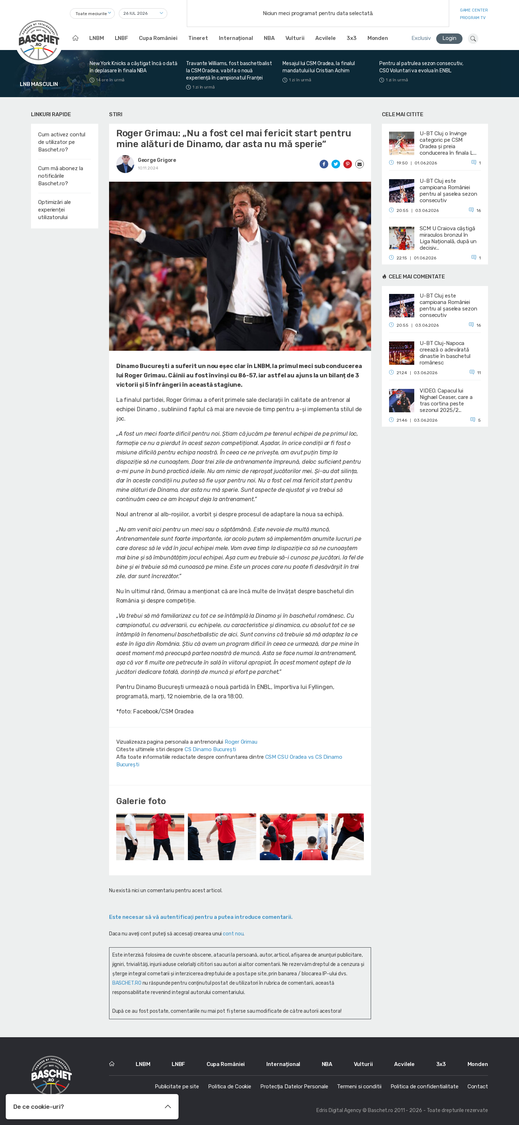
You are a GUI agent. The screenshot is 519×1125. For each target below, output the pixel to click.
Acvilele (325, 38)
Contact (478, 1086)
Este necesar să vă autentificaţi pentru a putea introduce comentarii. (201, 917)
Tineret (198, 38)
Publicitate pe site (177, 1086)
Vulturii (294, 38)
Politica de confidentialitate (425, 1086)
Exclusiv (421, 38)
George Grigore (157, 160)
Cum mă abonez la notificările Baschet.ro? (60, 176)
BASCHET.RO (126, 983)
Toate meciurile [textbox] (91, 13)
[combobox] (92, 13)
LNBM (96, 38)
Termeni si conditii (359, 1086)
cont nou (233, 934)
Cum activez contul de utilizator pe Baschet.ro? (61, 142)
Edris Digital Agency (338, 1110)
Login (449, 38)
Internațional (236, 38)
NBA (269, 38)
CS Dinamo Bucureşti (210, 749)
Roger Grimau (241, 742)
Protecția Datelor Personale (294, 1086)
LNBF (121, 38)
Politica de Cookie (229, 1086)
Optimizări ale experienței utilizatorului (54, 210)
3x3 (352, 38)
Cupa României (158, 38)
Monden (377, 38)
